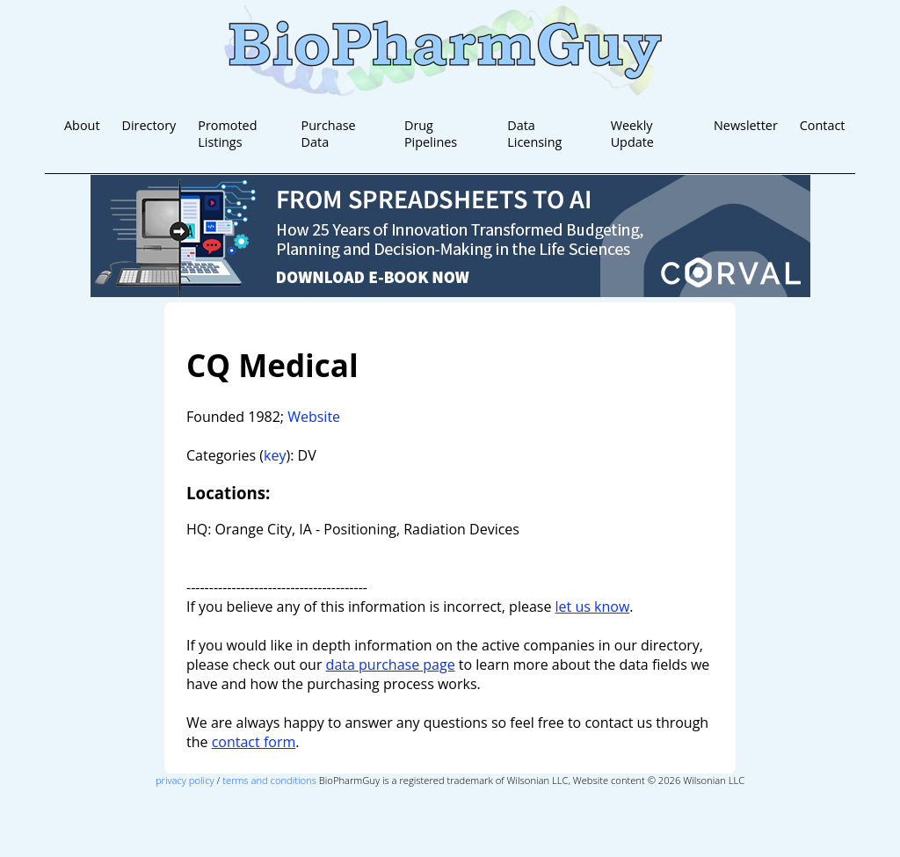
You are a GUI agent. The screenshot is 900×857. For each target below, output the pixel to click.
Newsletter (746, 125)
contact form (254, 742)
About (82, 125)
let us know (592, 606)
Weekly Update (632, 133)
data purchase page (390, 664)
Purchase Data (328, 133)
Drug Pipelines (430, 133)
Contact (823, 125)
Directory (148, 125)
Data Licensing (534, 133)
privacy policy (185, 780)
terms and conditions (269, 780)
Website (313, 416)
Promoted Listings (227, 133)
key (275, 455)
